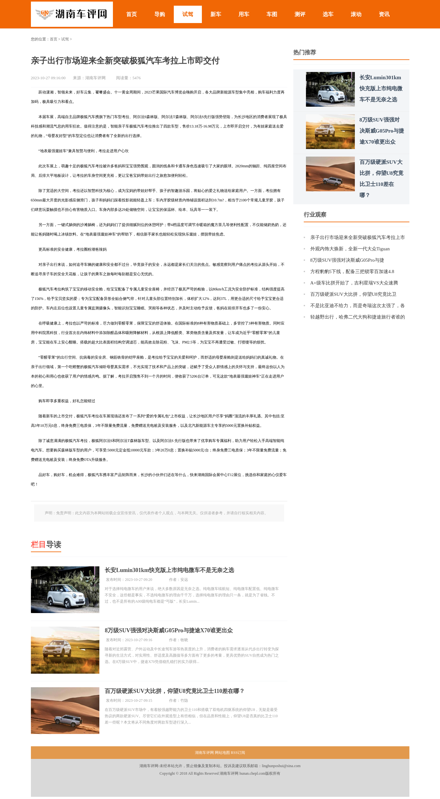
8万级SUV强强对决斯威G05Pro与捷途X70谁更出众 (171, 631)
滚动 (356, 14)
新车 (215, 14)
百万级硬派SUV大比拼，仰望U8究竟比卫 (353, 294)
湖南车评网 (205, 755)
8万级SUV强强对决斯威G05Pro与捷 (347, 260)
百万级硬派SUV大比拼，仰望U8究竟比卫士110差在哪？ (177, 692)
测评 (300, 14)
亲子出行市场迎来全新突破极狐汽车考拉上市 (357, 237)
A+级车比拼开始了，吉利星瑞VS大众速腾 (354, 282)
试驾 (187, 14)
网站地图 (222, 755)
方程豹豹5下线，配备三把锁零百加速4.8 (352, 271)
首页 (131, 14)
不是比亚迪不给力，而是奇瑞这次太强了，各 (357, 305)
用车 (243, 14)
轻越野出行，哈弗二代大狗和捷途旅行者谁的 (357, 316)
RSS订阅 (238, 755)
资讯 (384, 14)
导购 (159, 14)
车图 (272, 14)
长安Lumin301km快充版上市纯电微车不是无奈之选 (171, 570)
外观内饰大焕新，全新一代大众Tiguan (350, 248)
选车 (328, 14)
